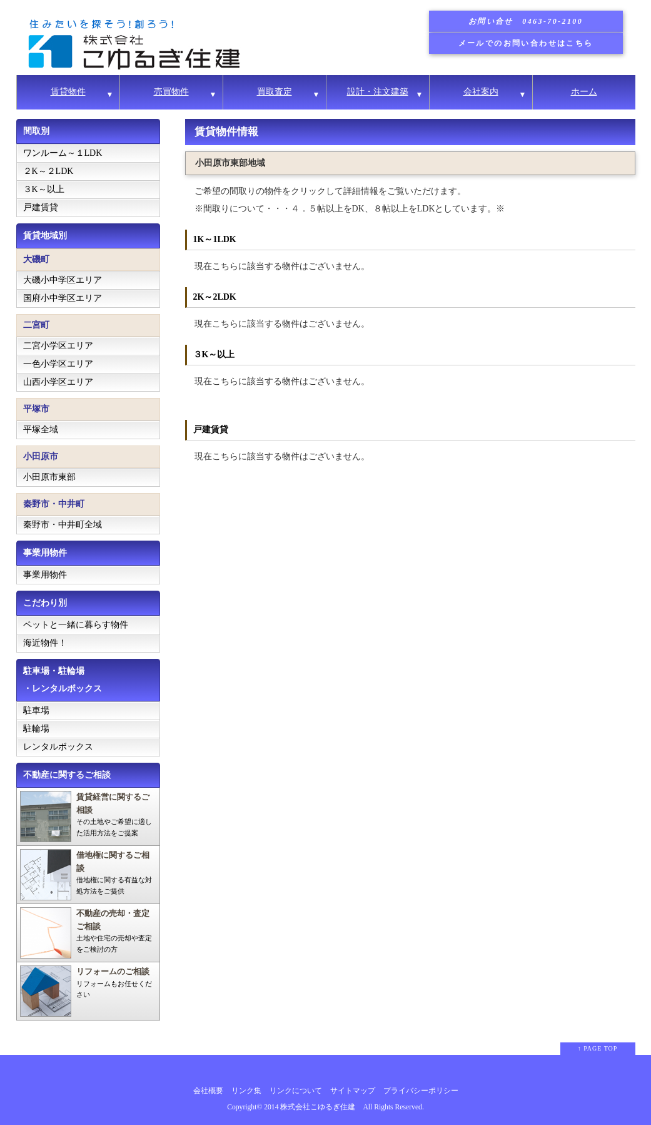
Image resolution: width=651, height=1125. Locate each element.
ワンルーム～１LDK (63, 153)
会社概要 (208, 1090)
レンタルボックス (58, 746)
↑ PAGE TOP (598, 1048)
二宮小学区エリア (58, 345)
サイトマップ (352, 1090)
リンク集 (246, 1090)
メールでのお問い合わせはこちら (525, 43)
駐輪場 (36, 728)
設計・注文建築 (377, 91)
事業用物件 (45, 574)
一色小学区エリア (58, 364)
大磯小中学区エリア (62, 280)
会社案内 (480, 91)
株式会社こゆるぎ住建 (317, 1107)
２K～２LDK (48, 171)
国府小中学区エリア (62, 298)
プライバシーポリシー (420, 1090)
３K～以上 (43, 189)
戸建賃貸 (40, 207)
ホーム (584, 91)
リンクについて (296, 1090)
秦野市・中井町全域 (62, 524)
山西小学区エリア (58, 382)
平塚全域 (40, 429)
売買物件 (171, 91)
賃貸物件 (68, 91)
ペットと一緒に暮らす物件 (75, 624)
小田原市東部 (49, 477)
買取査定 (274, 91)
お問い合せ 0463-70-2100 (525, 21)
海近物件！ (45, 643)
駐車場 (36, 710)
